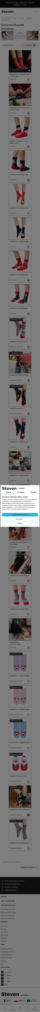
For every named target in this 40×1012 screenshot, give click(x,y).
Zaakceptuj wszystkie (20, 514)
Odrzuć (20, 523)
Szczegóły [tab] (21, 492)
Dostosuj (20, 519)
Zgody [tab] (9, 492)
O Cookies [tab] (33, 492)
